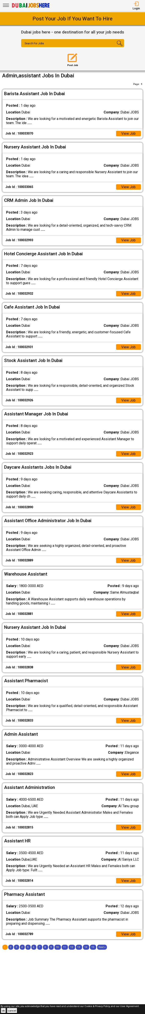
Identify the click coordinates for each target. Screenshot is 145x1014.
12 (71, 947)
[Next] (102, 947)
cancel (12, 1010)
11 (64, 947)
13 (78, 947)
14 (85, 947)
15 (92, 947)
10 (57, 947)
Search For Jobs (34, 43)
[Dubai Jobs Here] (30, 7)
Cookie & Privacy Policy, (97, 1006)
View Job (128, 133)
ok (3, 1010)
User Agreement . (130, 1006)
